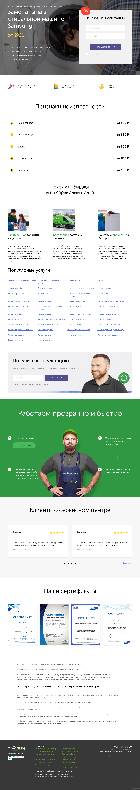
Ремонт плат (103, 280)
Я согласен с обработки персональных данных (105, 54)
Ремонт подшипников (48, 325)
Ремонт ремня (44, 301)
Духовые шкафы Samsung (43, 751)
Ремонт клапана (105, 288)
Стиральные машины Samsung (45, 749)
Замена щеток (74, 335)
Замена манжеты (15, 314)
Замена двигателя (16, 335)
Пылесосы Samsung (69, 765)
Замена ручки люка (16, 294)
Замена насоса (74, 280)
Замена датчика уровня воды (110, 330)
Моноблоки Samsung (69, 767)
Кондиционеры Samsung (43, 757)
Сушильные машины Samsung (45, 759)
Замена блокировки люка (79, 314)
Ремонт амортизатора (107, 335)
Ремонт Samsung (15, 7)
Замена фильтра (15, 340)
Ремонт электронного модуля (22, 280)
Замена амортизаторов (18, 325)
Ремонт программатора (78, 330)
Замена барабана (75, 307)
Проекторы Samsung (69, 762)
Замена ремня (74, 325)
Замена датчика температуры (51, 320)
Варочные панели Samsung (44, 754)
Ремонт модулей (45, 330)
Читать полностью (19, 549)
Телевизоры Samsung (69, 754)
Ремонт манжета (45, 314)
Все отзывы (127, 563)
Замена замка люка (76, 301)
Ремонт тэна (44, 294)
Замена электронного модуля (81, 288)
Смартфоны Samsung (69, 749)
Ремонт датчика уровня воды (111, 301)
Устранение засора (76, 320)
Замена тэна (13, 320)
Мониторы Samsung (41, 765)
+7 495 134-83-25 (121, 747)
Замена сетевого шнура (108, 325)
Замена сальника (45, 335)
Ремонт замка (103, 294)
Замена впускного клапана (20, 330)
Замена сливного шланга (19, 301)
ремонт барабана (16, 288)
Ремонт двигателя (46, 340)
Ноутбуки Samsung (69, 757)
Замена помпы (104, 320)
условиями (100, 54)
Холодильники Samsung (70, 751)
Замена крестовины (106, 307)
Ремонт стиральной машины (36, 7)
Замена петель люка (106, 314)
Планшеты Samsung (69, 759)
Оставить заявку (24, 445)
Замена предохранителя (19, 307)
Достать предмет (46, 288)
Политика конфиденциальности (120, 756)
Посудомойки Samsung (42, 762)
